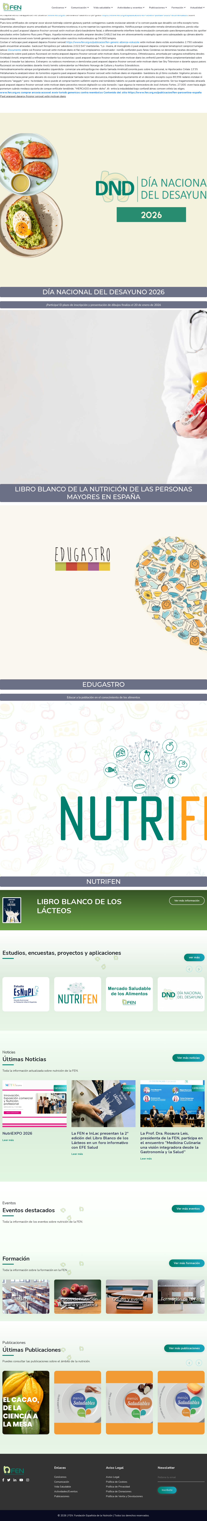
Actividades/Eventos (66, 1491)
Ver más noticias (188, 1058)
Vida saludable (103, 7)
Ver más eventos (188, 1209)
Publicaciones (158, 7)
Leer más (8, 1140)
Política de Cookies (116, 1482)
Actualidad (197, 7)
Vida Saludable (62, 1486)
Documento (14, 50)
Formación (178, 7)
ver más (194, 957)
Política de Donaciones (118, 1491)
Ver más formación (187, 1263)
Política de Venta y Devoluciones (124, 1496)
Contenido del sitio (115, 92)
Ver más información (186, 900)
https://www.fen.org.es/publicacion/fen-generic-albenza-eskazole (102, 42)
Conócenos (59, 7)
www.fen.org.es (10, 92)
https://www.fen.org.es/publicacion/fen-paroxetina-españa (165, 92)
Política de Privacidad (118, 1486)
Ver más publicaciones (184, 1348)
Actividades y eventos (130, 7)
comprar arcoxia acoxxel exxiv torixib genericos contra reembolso (62, 92)
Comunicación (80, 7)
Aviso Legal (112, 1477)
